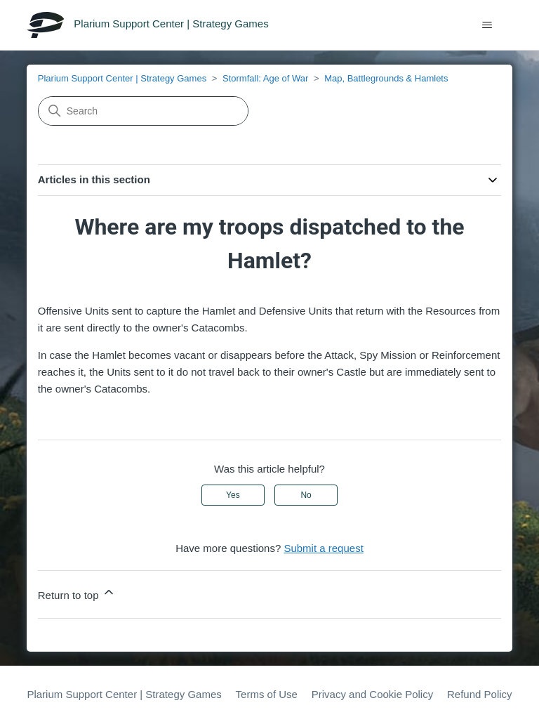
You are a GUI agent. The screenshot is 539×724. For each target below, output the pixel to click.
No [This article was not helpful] (305, 495)
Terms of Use (267, 694)
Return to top (77, 593)
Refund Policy (479, 694)
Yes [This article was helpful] (233, 495)
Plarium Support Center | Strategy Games (122, 78)
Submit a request (323, 548)
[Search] (143, 111)
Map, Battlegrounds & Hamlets (386, 78)
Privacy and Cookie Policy (372, 694)
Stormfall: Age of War (265, 78)
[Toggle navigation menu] (487, 25)
